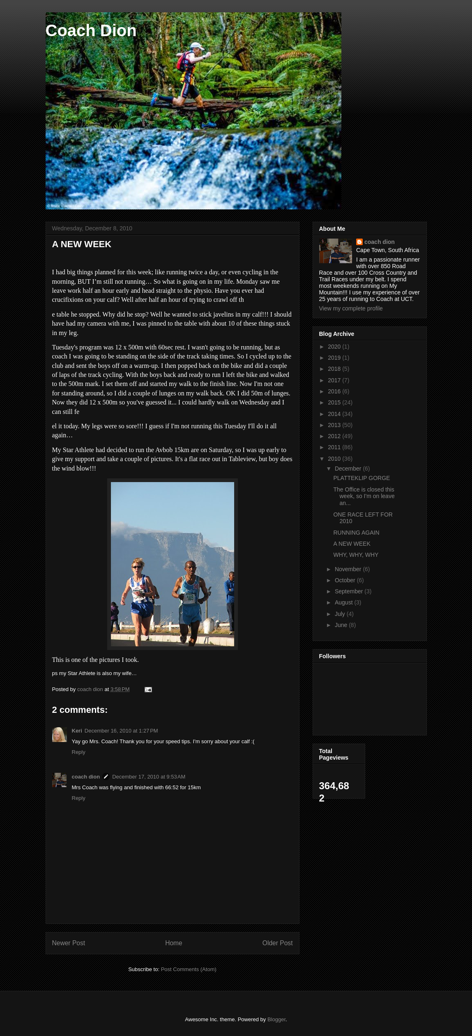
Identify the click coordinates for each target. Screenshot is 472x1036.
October (346, 580)
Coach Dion (91, 30)
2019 (335, 357)
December (349, 468)
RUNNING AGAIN (356, 532)
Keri (77, 731)
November (349, 569)
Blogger (276, 1019)
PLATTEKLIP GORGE (361, 478)
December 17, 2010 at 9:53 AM (148, 777)
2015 (335, 402)
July (341, 614)
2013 (335, 425)
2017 (335, 380)
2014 (335, 414)
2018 (335, 368)
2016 (335, 391)
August (344, 602)
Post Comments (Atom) (188, 969)
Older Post (277, 943)
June (342, 625)
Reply (78, 752)
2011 (335, 447)
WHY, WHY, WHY (355, 554)
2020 (335, 346)
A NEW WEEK (351, 543)
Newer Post (68, 943)
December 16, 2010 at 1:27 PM (121, 731)
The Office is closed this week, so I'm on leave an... (363, 496)
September (349, 591)
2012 (335, 436)
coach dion (86, 777)
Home (173, 943)
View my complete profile (351, 308)
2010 (335, 458)
